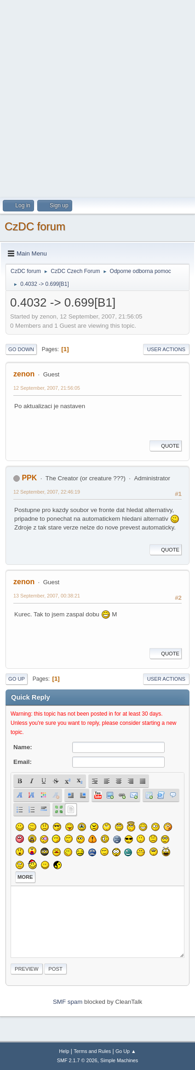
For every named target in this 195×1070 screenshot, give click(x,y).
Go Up (16, 679)
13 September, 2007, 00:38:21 (46, 595)
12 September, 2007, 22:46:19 (46, 492)
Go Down (21, 349)
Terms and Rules (92, 1051)
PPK (29, 478)
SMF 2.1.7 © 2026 (77, 1060)
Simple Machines (119, 1060)
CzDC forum (35, 226)
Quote (165, 446)
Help (64, 1051)
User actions (166, 349)
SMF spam (67, 1001)
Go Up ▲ (125, 1051)
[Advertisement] (97, 97)
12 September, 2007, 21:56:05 (46, 388)
